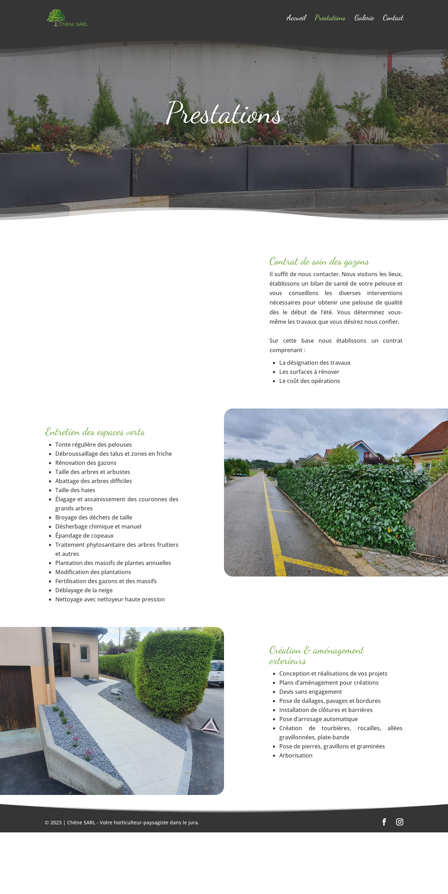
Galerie (364, 18)
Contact (393, 18)
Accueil (296, 18)
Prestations (330, 18)
